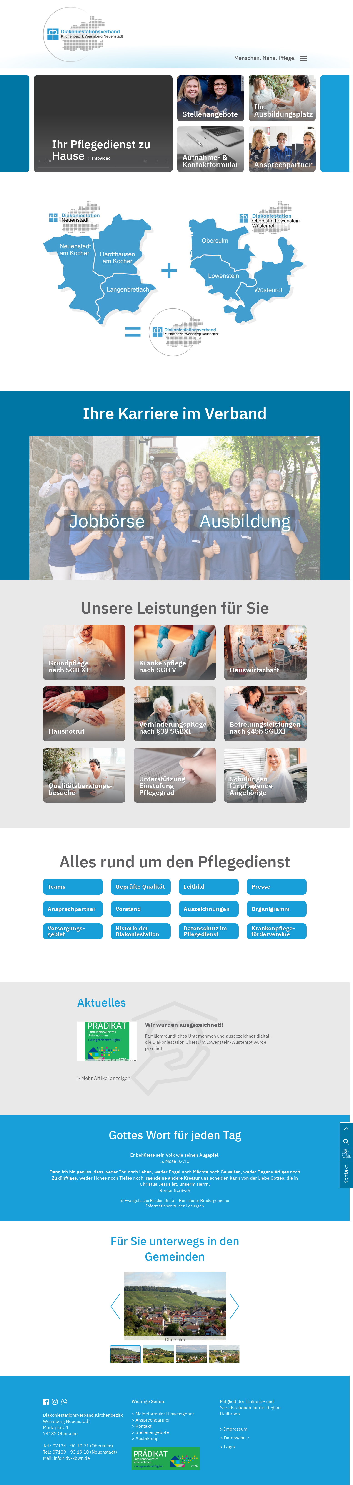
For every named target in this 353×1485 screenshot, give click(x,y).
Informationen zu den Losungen (175, 1205)
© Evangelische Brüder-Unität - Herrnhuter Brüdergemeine (174, 1200)
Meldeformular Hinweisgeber (164, 1414)
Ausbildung (242, 520)
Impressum (235, 1429)
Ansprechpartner (152, 1420)
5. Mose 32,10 (174, 1161)
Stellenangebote (152, 1432)
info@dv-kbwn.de (72, 1458)
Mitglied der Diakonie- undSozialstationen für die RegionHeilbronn (250, 1407)
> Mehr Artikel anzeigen (103, 1078)
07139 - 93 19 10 (71, 1452)
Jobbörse (107, 520)
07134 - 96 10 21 (71, 1446)
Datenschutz (236, 1438)
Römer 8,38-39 (174, 1190)
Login (229, 1447)
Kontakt (143, 1426)
